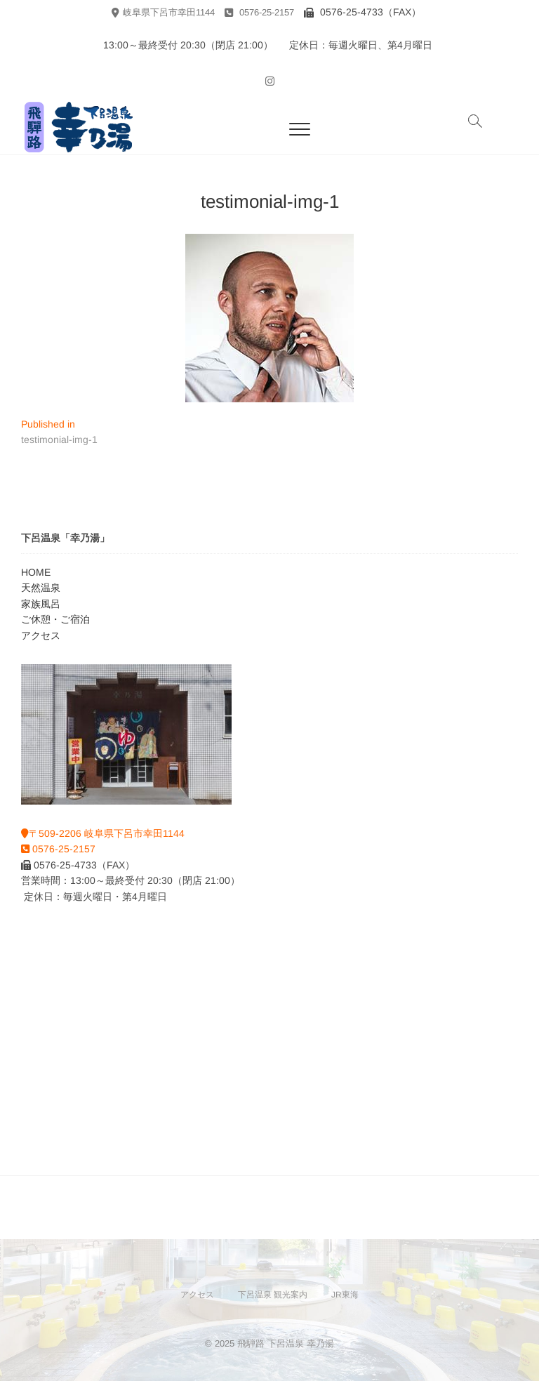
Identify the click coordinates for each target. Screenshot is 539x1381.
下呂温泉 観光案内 (272, 1295)
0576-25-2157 (259, 12)
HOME (36, 572)
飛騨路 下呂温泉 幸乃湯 (285, 1343)
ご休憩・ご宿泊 (55, 619)
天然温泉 (40, 587)
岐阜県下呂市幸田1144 (163, 12)
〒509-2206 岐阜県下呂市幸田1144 (103, 833)
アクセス (40, 635)
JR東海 (345, 1295)
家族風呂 (40, 603)
